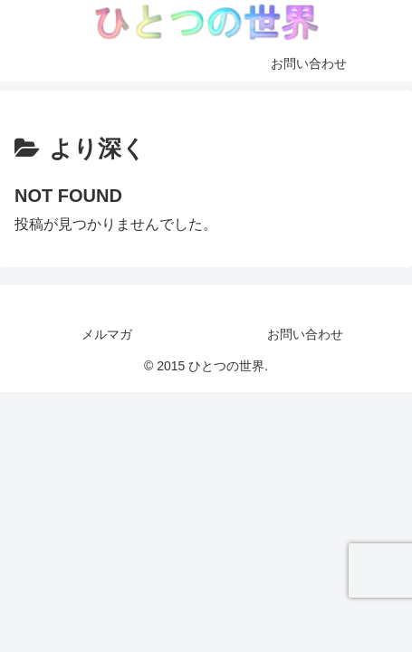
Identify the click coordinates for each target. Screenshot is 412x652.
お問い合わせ (305, 334)
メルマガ (106, 334)
